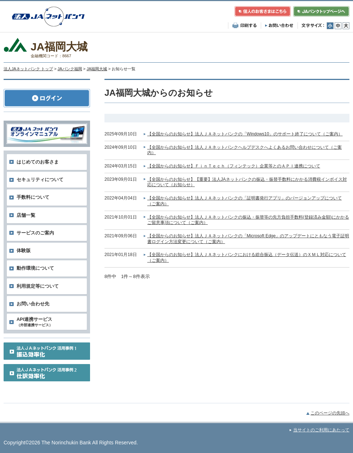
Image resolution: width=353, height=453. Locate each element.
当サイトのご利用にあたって (321, 429)
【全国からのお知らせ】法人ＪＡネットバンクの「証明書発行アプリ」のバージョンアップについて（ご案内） (244, 201)
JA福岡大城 (96, 69)
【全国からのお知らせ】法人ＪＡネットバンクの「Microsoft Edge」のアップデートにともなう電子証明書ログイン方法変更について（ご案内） (248, 238)
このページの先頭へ (329, 413)
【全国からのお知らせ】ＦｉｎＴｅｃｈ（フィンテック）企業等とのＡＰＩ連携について (233, 166)
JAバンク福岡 (70, 69)
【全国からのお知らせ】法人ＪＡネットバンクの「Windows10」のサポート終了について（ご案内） (245, 133)
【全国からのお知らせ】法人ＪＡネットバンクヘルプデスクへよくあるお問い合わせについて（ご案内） (244, 150)
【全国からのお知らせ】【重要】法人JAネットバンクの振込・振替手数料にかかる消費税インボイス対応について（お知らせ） (247, 182)
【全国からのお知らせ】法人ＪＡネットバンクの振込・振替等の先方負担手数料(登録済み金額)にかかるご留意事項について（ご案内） (248, 220)
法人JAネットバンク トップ (28, 69)
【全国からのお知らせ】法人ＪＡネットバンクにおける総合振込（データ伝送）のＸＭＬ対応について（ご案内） (246, 257)
